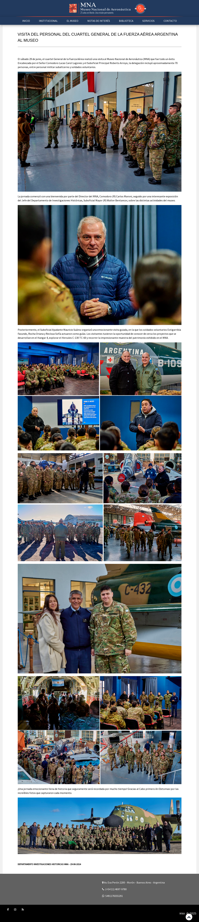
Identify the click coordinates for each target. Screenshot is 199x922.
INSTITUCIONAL (48, 20)
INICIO (26, 20)
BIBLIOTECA (126, 20)
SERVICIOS (148, 20)
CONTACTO (170, 20)
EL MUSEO (72, 20)
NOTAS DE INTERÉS (98, 20)
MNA (182, 913)
